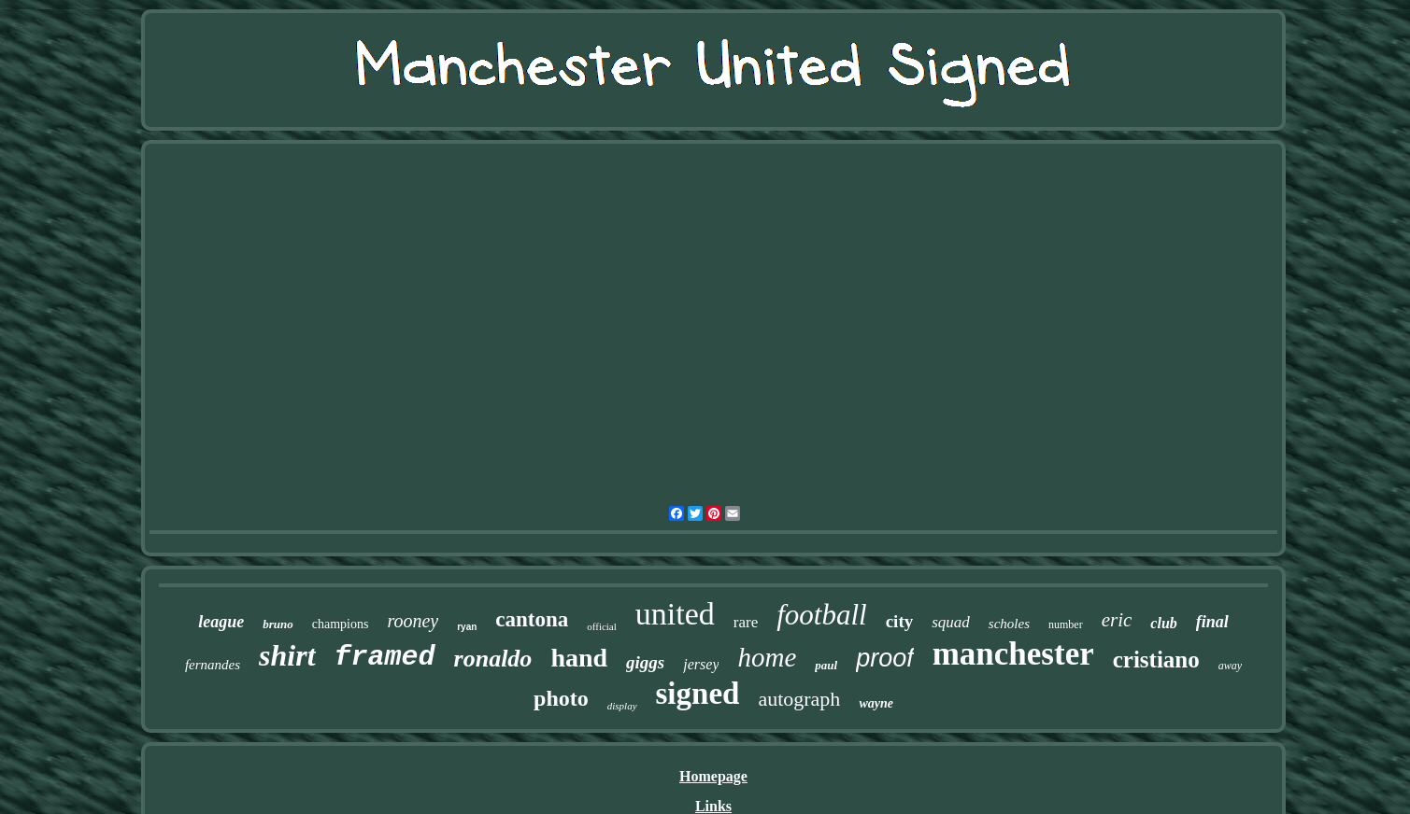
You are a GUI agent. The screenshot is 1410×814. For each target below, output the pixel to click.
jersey (701, 664)
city (900, 621)
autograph (799, 698)
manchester (1013, 654)
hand (578, 657)
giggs (645, 662)
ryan (467, 627)
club (1163, 623)
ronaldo (493, 658)
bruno (278, 624)
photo (561, 698)
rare (745, 622)
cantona (531, 619)
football (821, 614)
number (1065, 624)
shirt (287, 655)
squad (951, 622)
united (675, 613)
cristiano (1156, 659)
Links (713, 806)
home (766, 657)
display (622, 705)
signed (698, 693)
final (1212, 621)
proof (885, 658)
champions (340, 624)
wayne (876, 703)
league (221, 621)
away (1230, 665)
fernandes (212, 664)
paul (826, 665)
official (602, 626)
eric (1117, 620)
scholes (1009, 623)
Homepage (713, 776)
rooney (412, 620)
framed (385, 657)
